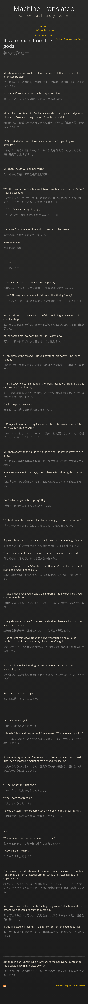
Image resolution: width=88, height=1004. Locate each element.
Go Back (44, 26)
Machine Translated (44, 8)
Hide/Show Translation (44, 35)
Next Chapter (79, 39)
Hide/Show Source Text (44, 30)
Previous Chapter (63, 39)
